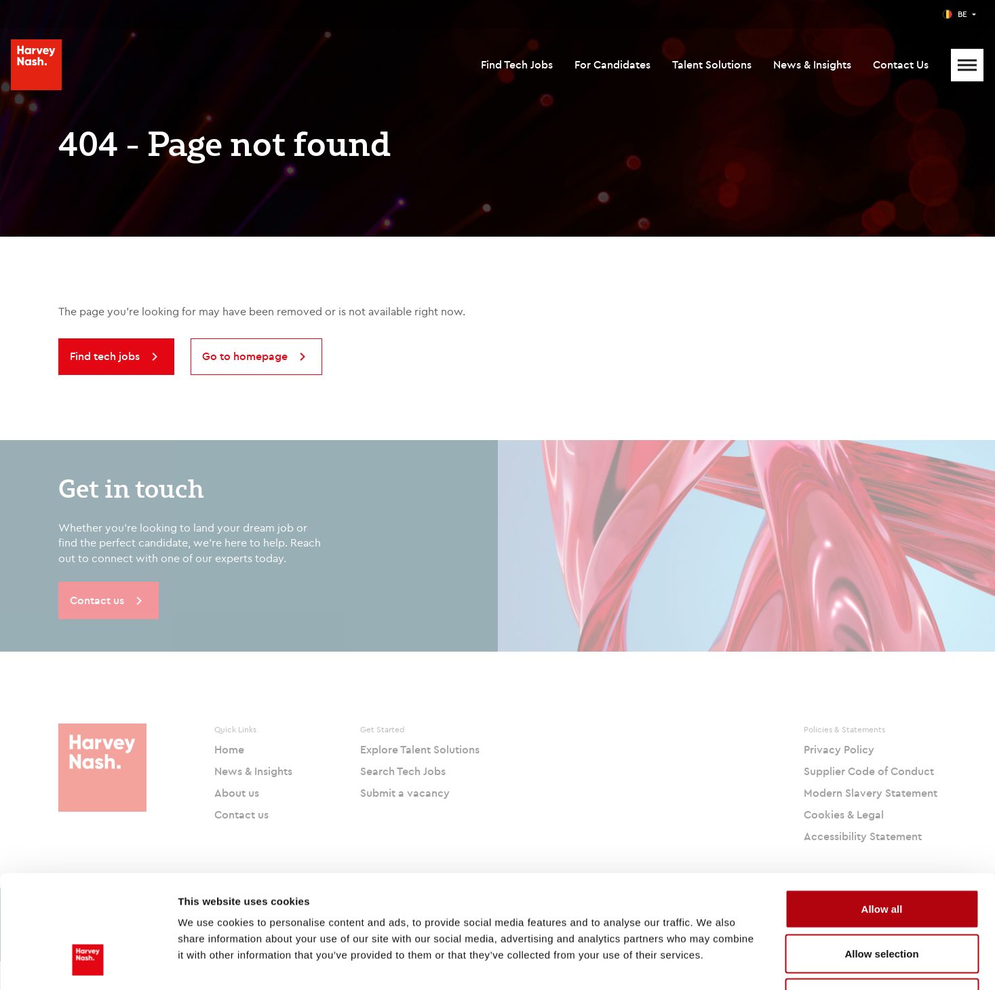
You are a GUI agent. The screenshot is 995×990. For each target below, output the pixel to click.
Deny (882, 901)
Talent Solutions (712, 64)
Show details (711, 963)
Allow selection (881, 857)
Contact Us (901, 64)
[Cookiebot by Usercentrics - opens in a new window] (87, 963)
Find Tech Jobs (517, 64)
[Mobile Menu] (967, 65)
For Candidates (612, 64)
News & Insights (812, 64)
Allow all (882, 812)
